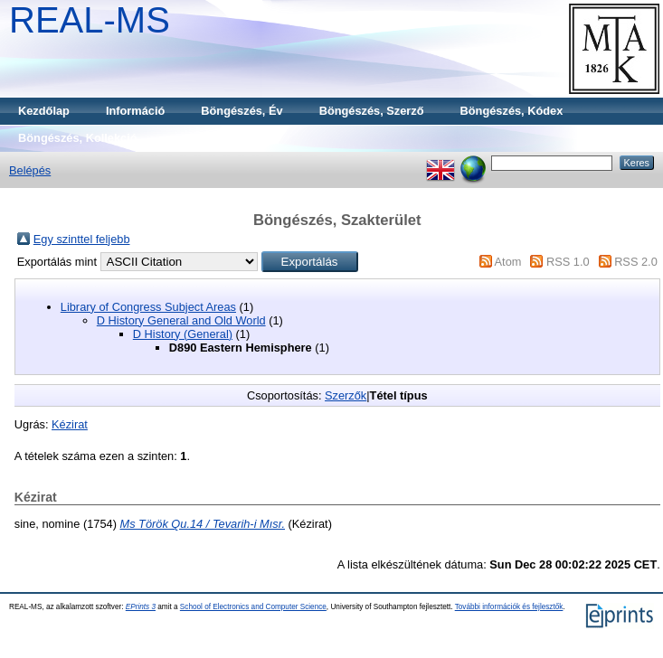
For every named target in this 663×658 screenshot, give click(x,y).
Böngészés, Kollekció (77, 138)
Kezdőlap (44, 111)
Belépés (30, 170)
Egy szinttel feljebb (81, 239)
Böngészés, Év (241, 111)
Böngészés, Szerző (371, 111)
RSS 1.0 (568, 261)
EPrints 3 (141, 607)
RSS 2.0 (636, 261)
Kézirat (70, 424)
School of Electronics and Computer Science (253, 607)
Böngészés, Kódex (512, 111)
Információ (135, 111)
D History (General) (182, 334)
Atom (508, 261)
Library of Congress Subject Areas (148, 307)
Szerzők (345, 395)
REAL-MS (89, 20)
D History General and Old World (181, 320)
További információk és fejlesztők (509, 607)
